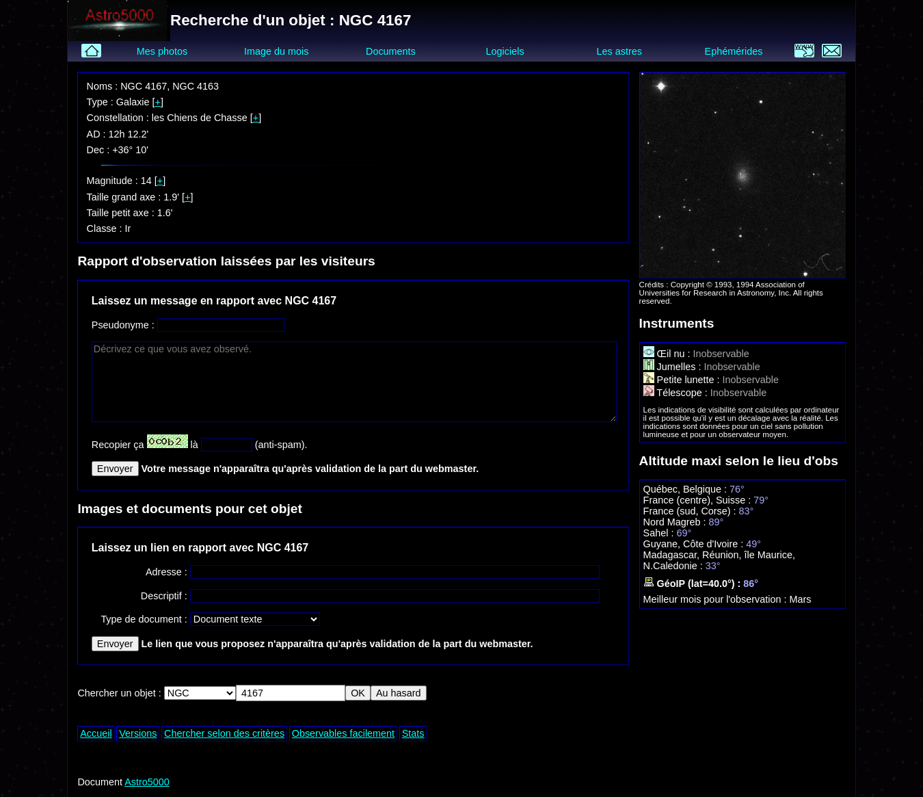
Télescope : (676, 392)
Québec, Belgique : (686, 489)
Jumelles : (673, 366)
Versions (138, 733)
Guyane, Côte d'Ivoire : (695, 543)
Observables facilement (343, 733)
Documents (391, 51)
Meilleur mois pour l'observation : (716, 599)
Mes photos (162, 51)
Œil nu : (668, 353)
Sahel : (660, 532)
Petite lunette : (683, 379)
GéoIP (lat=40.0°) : (693, 583)
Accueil (95, 733)
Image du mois (276, 51)
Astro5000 (147, 781)
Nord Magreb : (676, 522)
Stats (413, 733)
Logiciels (505, 51)
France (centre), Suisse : (698, 500)
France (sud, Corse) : (691, 511)
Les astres (619, 51)
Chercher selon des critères (224, 733)
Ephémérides (734, 51)
